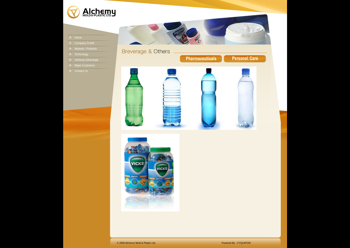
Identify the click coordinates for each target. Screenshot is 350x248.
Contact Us (81, 71)
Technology (81, 54)
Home (78, 37)
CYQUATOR (243, 243)
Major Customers (85, 65)
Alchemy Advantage (86, 59)
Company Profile (84, 43)
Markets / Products (86, 48)
